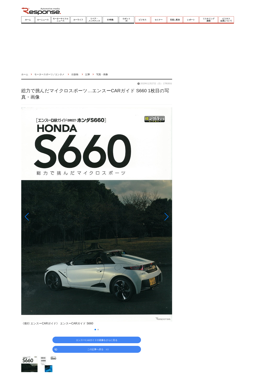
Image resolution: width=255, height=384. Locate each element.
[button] (44, 216)
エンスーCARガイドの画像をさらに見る (97, 340)
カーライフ (78, 20)
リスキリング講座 (208, 20)
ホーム (28, 20)
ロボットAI (126, 20)
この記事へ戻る (98, 349)
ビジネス (142, 20)
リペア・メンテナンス (94, 20)
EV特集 (110, 20)
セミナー (159, 20)
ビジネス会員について (226, 20)
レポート (191, 20)
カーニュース (43, 20)
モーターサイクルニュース (60, 20)
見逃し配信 (175, 20)
